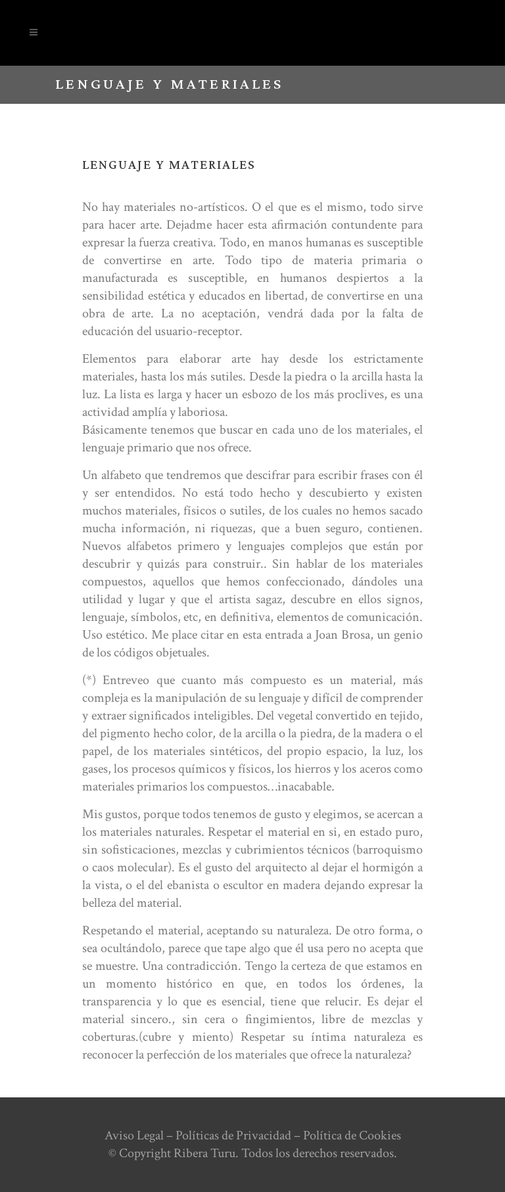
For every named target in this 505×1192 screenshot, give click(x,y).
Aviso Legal (134, 1135)
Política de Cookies (352, 1135)
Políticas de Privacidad (233, 1135)
